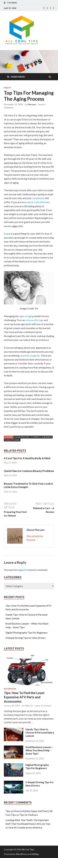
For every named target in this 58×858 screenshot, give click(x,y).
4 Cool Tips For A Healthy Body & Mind (27, 458)
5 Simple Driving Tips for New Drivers (25, 637)
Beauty (7, 88)
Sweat (7, 233)
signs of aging (26, 316)
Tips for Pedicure (28, 814)
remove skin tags (34, 320)
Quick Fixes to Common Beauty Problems (29, 471)
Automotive (10, 689)
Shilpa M (29, 705)
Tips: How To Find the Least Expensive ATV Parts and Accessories (24, 697)
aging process (21, 437)
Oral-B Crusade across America (25, 827)
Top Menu (12, 3)
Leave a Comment (43, 705)
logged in (22, 569)
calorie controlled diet (37, 202)
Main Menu (18, 76)
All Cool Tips (28, 849)
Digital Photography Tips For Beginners (26, 632)
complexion (38, 198)
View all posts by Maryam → (34, 538)
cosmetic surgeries (30, 355)
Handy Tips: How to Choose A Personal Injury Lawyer (40, 732)
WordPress (21, 854)
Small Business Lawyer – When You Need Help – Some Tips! (39, 750)
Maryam (32, 104)
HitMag (35, 854)
